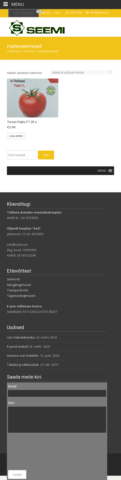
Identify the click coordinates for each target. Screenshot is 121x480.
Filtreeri (23, 13)
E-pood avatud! (17, 346)
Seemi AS (13, 279)
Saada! (17, 474)
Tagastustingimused (21, 296)
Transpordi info (17, 290)
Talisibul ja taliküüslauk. (23, 365)
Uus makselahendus (21, 337)
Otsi (46, 155)
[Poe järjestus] (80, 72)
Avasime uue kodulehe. (23, 355)
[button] (102, 170)
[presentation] (25, 451)
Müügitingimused (19, 285)
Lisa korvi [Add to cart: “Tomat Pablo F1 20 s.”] (16, 136)
